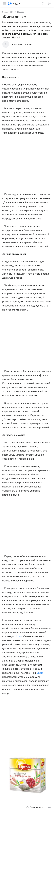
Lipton (18, 636)
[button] (27, 776)
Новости (21, 12)
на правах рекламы (21, 44)
